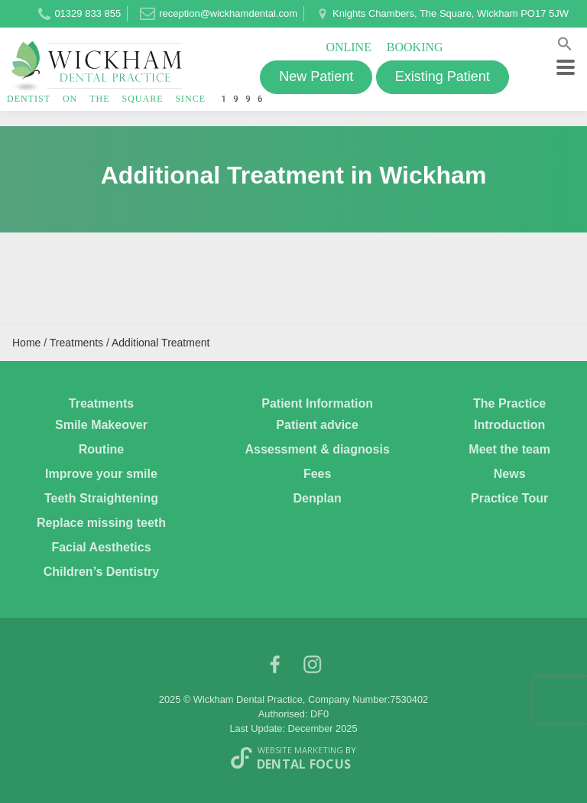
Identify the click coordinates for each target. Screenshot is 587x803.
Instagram (312, 668)
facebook (274, 668)
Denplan (318, 498)
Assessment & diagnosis (317, 449)
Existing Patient (442, 76)
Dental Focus (304, 764)
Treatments (101, 403)
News (510, 473)
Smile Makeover (101, 424)
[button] (564, 47)
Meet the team (509, 449)
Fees (317, 473)
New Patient (316, 76)
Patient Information (317, 403)
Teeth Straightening (101, 498)
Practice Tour (509, 498)
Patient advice (317, 424)
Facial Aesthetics (101, 547)
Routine (102, 449)
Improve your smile (101, 473)
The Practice (509, 403)
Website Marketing (300, 750)
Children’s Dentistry (101, 571)
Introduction (509, 424)
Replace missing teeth (101, 522)
